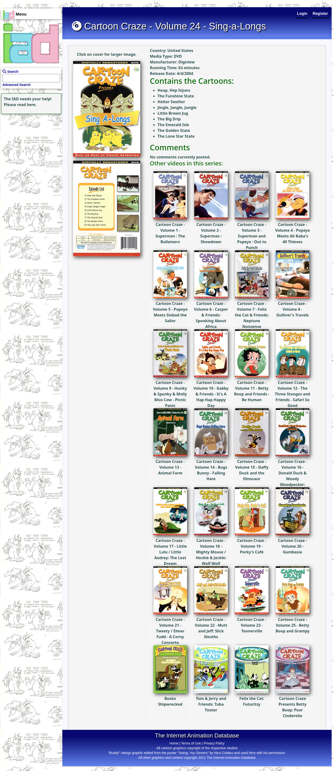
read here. (27, 104)
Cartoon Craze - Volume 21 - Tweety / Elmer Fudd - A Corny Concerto (170, 616)
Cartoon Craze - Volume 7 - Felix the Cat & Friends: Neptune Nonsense (252, 300)
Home (174, 743)
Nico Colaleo (223, 753)
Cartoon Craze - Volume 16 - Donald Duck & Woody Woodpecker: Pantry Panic (292, 461)
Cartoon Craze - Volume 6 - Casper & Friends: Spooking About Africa (211, 300)
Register (320, 13)
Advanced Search (16, 85)
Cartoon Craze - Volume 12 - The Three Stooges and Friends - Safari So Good (292, 379)
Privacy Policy (214, 743)
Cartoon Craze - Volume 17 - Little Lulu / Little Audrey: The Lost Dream (170, 537)
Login (302, 13)
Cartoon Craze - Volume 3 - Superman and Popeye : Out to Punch (252, 221)
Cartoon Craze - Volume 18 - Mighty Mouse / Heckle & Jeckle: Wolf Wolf (211, 537)
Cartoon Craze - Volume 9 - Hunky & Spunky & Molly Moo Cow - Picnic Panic (170, 379)
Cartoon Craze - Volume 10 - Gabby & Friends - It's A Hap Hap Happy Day (211, 379)
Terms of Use (191, 743)
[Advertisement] (30, 145)
